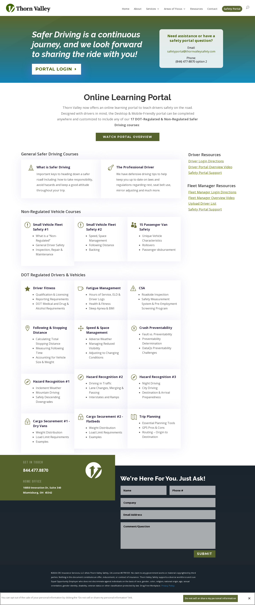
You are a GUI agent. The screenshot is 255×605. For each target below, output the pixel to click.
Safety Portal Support (205, 172)
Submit (204, 554)
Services (151, 9)
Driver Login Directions (206, 161)
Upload (194, 203)
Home (125, 9)
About (138, 9)
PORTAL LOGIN (55, 68)
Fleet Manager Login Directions (212, 192)
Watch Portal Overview (127, 137)
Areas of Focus (173, 9)
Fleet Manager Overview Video (211, 198)
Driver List (208, 203)
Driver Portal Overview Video (210, 167)
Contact (212, 9)
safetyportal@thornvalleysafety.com (191, 51)
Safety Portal (232, 8)
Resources (196, 9)
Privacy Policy (167, 585)
